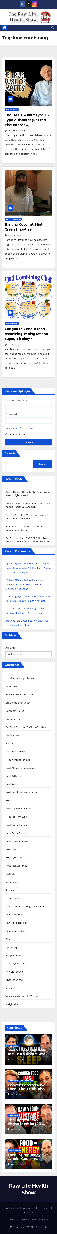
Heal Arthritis (13, 776)
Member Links (17, 1227)
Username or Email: (17, 400)
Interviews (11, 882)
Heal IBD (10, 849)
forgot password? (29, 428)
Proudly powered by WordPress (18, 1208)
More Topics (12, 898)
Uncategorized (14, 979)
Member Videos (28, 1219)
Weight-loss (12, 1004)
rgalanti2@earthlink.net (19, 563)
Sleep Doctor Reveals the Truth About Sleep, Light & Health (28, 1054)
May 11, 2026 (17, 1059)
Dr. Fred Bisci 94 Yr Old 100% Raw (25, 727)
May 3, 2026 (17, 1129)
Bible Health (12, 686)
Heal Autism (12, 784)
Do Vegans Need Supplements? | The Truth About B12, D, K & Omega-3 (28, 568)
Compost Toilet (14, 710)
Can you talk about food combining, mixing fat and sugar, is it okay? (26, 334)
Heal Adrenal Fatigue (17, 759)
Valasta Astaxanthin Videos (21, 996)
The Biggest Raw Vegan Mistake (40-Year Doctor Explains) (27, 1124)
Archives (10, 647)
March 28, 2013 (16, 345)
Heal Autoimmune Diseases (22, 792)
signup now (11, 428)
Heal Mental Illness (17, 865)
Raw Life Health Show (28, 17)
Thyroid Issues (14, 971)
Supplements (13, 955)
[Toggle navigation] (29, 28)
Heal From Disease (16, 833)
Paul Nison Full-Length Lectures (25, 906)
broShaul (10, 608)
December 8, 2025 (17, 131)
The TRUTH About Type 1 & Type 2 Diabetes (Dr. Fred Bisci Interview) (27, 120)
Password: (11, 414)
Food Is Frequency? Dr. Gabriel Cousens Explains (28, 1159)
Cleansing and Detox (17, 702)
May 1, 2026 (17, 1164)
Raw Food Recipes (13, 219)
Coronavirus (12, 719)
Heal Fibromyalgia (16, 816)
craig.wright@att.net (17, 596)
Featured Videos (15, 751)
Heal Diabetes (12, 109)
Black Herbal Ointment (19, 694)
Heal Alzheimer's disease (20, 767)
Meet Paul (14, 1219)
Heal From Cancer (16, 824)
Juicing (9, 890)
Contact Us (41, 1227)
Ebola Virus (12, 735)
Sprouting (11, 947)
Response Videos (15, 930)
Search (10, 453)
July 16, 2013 (14, 235)
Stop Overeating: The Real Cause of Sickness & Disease (24, 584)
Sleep (8, 939)
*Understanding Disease (20, 678)
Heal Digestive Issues (18, 808)
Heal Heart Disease (17, 841)
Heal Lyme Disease (16, 857)
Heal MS (10, 873)
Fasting (9, 743)
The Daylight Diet (15, 963)
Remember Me (15, 434)
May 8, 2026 (17, 1094)
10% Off (30, 1227)
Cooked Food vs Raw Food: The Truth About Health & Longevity (28, 1089)
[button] (52, 27)
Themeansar (28, 1212)
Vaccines (10, 988)
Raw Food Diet (12, 323)
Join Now (43, 1219)
